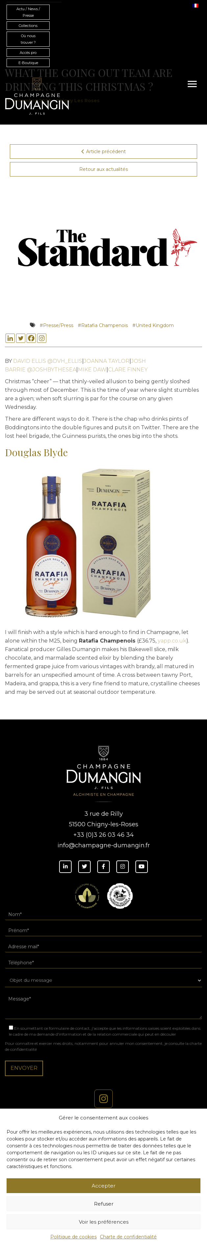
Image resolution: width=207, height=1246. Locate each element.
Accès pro (28, 52)
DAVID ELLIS (29, 361)
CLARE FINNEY (128, 369)
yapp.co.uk (172, 641)
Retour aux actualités (103, 169)
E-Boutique (28, 62)
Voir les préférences (103, 1222)
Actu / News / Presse (28, 12)
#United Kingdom (153, 325)
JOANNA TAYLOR (106, 361)
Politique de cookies (73, 1237)
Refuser (103, 1204)
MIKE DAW (92, 369)
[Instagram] (41, 338)
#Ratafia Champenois (103, 325)
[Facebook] (31, 338)
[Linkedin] (10, 338)
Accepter (103, 1186)
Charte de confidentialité (128, 1237)
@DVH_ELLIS (64, 361)
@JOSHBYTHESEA (51, 369)
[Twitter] (20, 338)
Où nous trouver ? (28, 39)
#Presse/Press (56, 325)
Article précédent (103, 151)
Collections (28, 25)
